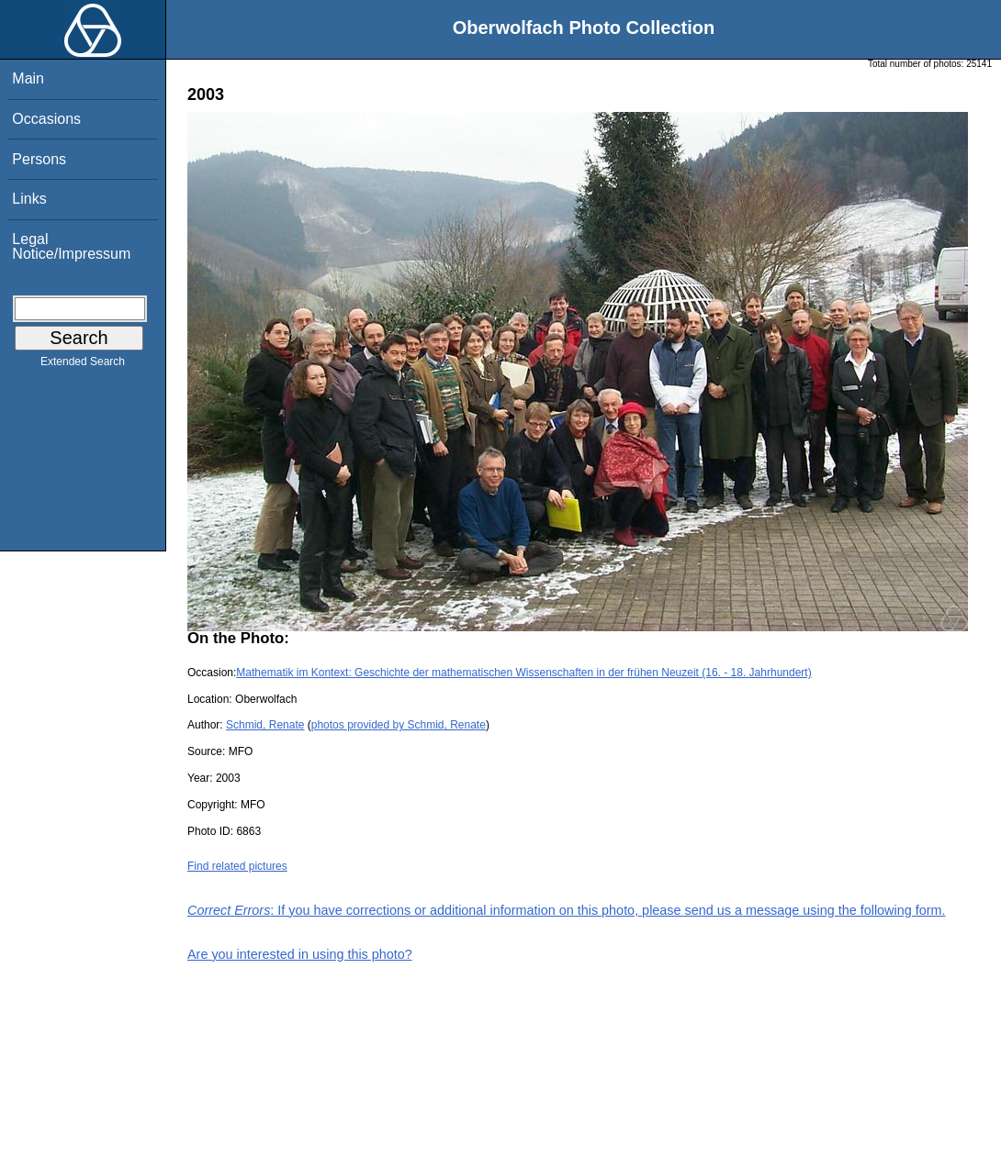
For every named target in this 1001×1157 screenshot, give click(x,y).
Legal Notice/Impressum (71, 246)
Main (28, 78)
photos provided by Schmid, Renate (398, 724)
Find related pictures (237, 866)
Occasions (46, 119)
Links (29, 198)
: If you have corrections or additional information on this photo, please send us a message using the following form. (566, 910)
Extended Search (82, 365)
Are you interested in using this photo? (299, 954)
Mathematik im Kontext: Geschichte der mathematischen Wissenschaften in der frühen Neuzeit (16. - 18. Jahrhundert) (523, 672)
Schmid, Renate (265, 724)
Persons (39, 159)
